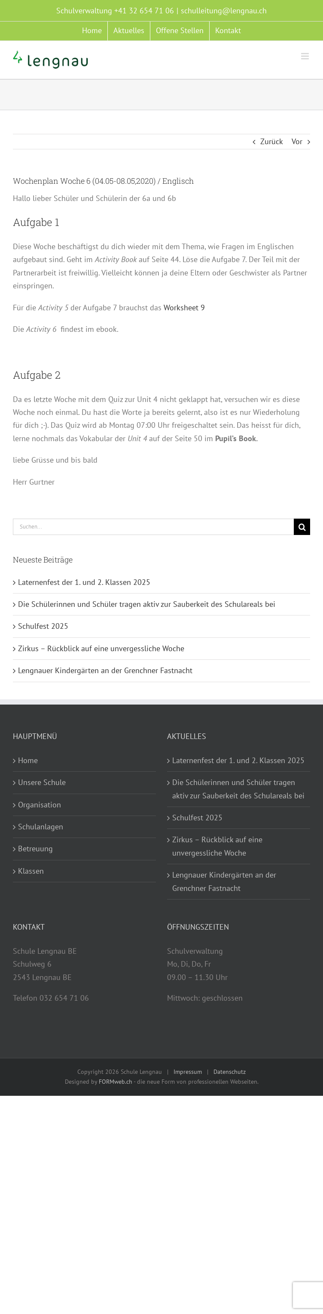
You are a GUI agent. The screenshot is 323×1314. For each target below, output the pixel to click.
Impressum (188, 1072)
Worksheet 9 (184, 307)
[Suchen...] (153, 527)
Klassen (31, 871)
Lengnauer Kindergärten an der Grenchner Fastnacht (105, 670)
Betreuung (35, 848)
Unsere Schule (42, 782)
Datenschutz (229, 1072)
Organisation (39, 805)
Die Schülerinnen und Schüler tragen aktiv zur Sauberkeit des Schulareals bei (146, 604)
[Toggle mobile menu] (305, 56)
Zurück (271, 141)
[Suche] (302, 527)
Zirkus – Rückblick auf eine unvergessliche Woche (101, 648)
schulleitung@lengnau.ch (224, 10)
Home (28, 760)
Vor (297, 141)
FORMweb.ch (115, 1081)
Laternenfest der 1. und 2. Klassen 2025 (84, 582)
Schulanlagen (40, 827)
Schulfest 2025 (43, 626)
